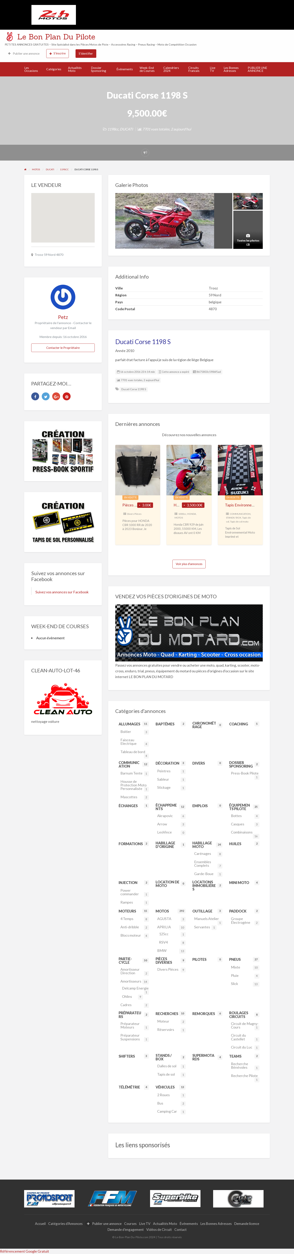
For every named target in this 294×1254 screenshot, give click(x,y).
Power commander (134, 892)
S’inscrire (57, 53)
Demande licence (246, 1224)
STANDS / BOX (233, 517)
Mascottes (134, 797)
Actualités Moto (75, 69)
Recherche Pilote (245, 1076)
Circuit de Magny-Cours (245, 1025)
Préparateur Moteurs (134, 1025)
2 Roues (171, 1095)
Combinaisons (245, 833)
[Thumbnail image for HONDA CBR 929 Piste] (188, 470)
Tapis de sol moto (239, 521)
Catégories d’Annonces (65, 1224)
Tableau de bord (134, 753)
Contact (180, 1229)
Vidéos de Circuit (159, 1229)
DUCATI (126, 129)
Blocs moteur (134, 935)
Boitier (134, 732)
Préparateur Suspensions (134, 1037)
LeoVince (171, 832)
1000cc (182, 513)
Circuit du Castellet (245, 1037)
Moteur (171, 1021)
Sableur (171, 779)
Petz (63, 317)
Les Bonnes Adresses (231, 69)
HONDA (191, 513)
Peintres (171, 771)
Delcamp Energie (135, 989)
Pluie (245, 976)
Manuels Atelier (208, 919)
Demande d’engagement (126, 1229)
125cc (172, 934)
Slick (245, 984)
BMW (171, 951)
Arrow (171, 824)
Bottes (245, 816)
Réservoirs (171, 1030)
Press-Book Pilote (245, 774)
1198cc (112, 129)
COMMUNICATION (240, 513)
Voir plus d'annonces (189, 564)
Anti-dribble (134, 927)
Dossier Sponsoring (98, 69)
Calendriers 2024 (171, 69)
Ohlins (132, 997)
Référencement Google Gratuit (24, 1251)
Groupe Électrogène (245, 920)
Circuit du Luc (245, 1047)
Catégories (53, 69)
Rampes (134, 902)
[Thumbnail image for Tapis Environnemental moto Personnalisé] (240, 470)
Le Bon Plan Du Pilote (56, 36)
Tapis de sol (171, 1074)
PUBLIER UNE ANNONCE (257, 69)
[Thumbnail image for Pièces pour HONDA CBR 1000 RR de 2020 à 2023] (137, 470)
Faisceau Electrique (134, 742)
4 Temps (134, 919)
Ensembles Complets (208, 864)
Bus (171, 1103)
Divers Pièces (134, 513)
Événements (124, 69)
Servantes (205, 927)
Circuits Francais (193, 69)
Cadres (134, 1005)
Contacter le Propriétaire (63, 347)
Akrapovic (171, 816)
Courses (130, 1224)
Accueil (40, 1224)
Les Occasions (31, 69)
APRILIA (171, 927)
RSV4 (172, 942)
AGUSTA (171, 919)
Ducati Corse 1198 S (133, 389)
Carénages (208, 854)
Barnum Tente (134, 773)
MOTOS (179, 517)
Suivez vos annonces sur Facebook (62, 592)
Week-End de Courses (147, 69)
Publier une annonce (24, 53)
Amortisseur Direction (134, 971)
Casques (245, 824)
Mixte (245, 967)
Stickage (171, 788)
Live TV (212, 69)
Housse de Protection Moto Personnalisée (134, 785)
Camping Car (171, 1111)
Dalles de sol (171, 1066)
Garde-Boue (208, 874)
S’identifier (86, 53)
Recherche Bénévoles (245, 1066)
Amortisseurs (134, 981)
